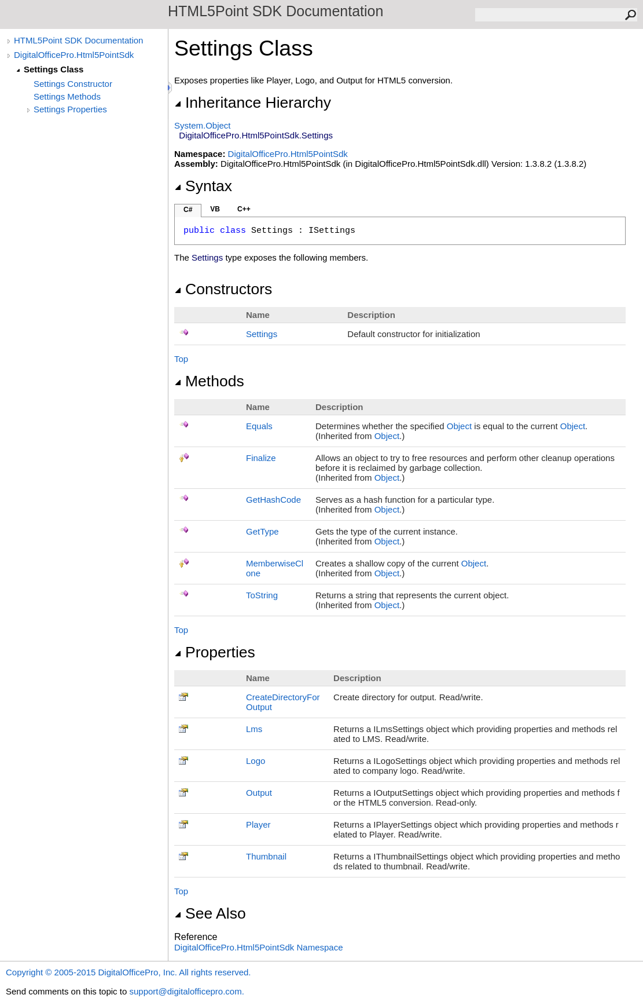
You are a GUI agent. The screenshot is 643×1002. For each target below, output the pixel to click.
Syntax (203, 186)
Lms (254, 729)
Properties (214, 652)
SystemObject (202, 125)
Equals (259, 426)
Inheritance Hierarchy (252, 102)
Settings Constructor (73, 84)
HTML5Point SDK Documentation (78, 40)
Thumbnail (266, 856)
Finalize (261, 458)
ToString (262, 595)
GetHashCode (273, 499)
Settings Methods (67, 96)
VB (215, 209)
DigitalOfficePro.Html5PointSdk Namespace (258, 947)
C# (187, 210)
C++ (244, 209)
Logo (255, 761)
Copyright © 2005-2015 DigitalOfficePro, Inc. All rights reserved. (128, 972)
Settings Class (53, 69)
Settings (261, 334)
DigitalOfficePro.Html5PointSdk (74, 55)
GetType (262, 531)
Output (259, 793)
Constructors (223, 289)
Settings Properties (70, 109)
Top (181, 359)
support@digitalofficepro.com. (186, 991)
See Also (210, 913)
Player (258, 824)
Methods (209, 381)
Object (459, 426)
